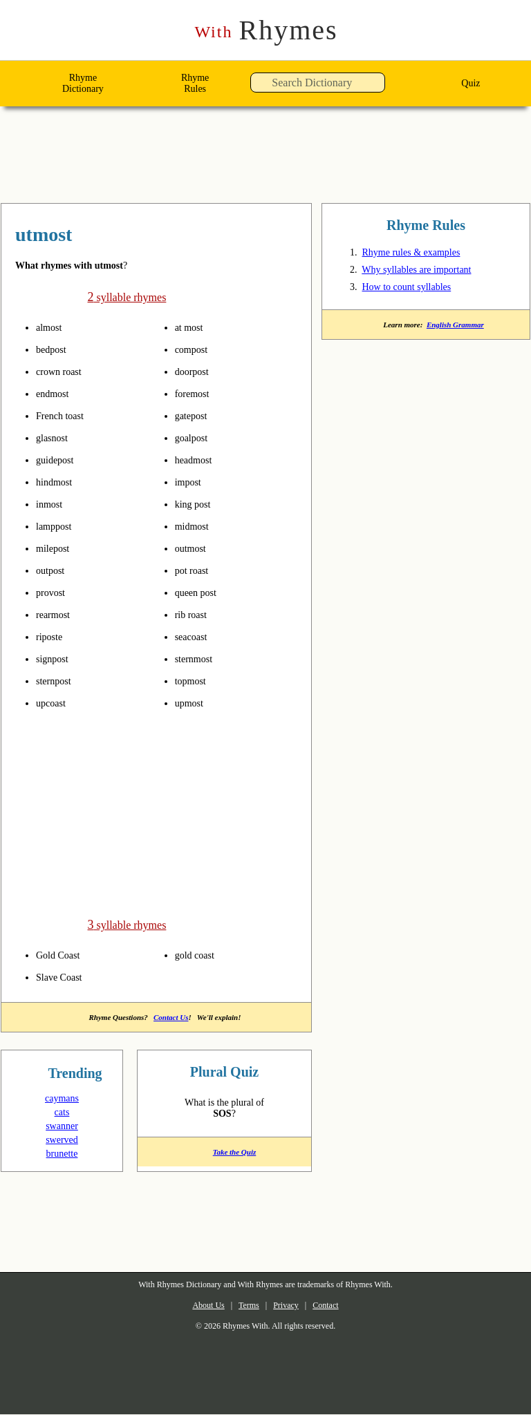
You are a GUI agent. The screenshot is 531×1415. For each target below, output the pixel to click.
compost (196, 349)
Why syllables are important (430, 272)
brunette (62, 1154)
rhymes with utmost (96, 236)
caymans (62, 1098)
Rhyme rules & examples (420, 255)
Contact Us (173, 1016)
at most (193, 327)
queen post (201, 592)
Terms (244, 1306)
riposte (53, 637)
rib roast (195, 614)
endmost (57, 393)
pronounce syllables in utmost (80, 327)
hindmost (59, 482)
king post (197, 504)
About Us (196, 1306)
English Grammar (458, 328)
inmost (53, 504)
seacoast (195, 637)
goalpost (196, 438)
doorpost (197, 371)
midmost (197, 526)
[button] (389, 86)
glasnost (56, 438)
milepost (58, 548)
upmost (193, 703)
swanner (61, 1126)
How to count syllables (417, 289)
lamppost (59, 526)
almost (53, 327)
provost (54, 592)
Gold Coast (62, 953)
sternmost (200, 659)
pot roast (196, 570)
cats (62, 1112)
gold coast (200, 953)
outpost (55, 570)
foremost (197, 393)
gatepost (196, 416)
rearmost (58, 614)
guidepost (60, 460)
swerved (62, 1140)
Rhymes (265, 31)
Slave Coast (63, 976)
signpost (57, 659)
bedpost (55, 349)
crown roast (64, 371)
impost (192, 482)
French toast (66, 416)
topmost (195, 681)
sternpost (59, 681)
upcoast (55, 703)
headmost (199, 460)
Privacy (289, 1306)
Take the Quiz (224, 1157)
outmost (195, 548)
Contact (337, 1306)
